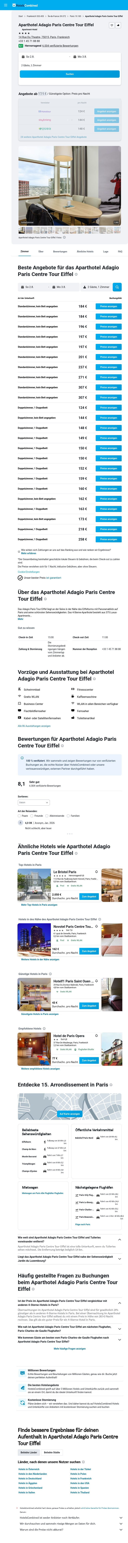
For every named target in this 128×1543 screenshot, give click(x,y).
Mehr (20, 619)
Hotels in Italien (26, 1492)
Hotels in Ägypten (27, 1483)
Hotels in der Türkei (80, 1469)
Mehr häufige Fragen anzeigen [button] (70, 1348)
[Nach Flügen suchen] (5, 15)
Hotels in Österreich (28, 1469)
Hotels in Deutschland (30, 1478)
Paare (25, 816)
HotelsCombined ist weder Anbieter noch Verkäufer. (71, 1518)
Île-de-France (53, 16)
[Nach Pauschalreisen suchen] (5, 36)
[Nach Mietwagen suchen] (5, 29)
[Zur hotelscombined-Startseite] (25, 5)
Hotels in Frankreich (81, 1478)
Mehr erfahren (28, 553)
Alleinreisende (57, 816)
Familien (75, 816)
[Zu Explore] (5, 43)
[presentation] (64, 237)
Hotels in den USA (80, 1483)
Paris (72, 16)
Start (20, 16)
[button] (5, 5)
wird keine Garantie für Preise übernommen (100, 1508)
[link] (39, 905)
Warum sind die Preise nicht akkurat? (71, 1530)
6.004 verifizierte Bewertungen (60, 45)
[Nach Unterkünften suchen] (5, 22)
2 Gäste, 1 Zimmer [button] (31, 65)
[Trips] (5, 52)
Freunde (38, 816)
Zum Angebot (89, 896)
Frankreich (31, 16)
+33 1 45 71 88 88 (29, 41)
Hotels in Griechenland (30, 1488)
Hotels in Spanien (79, 1488)
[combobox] (34, 803)
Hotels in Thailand (80, 1492)
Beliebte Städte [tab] (52, 1452)
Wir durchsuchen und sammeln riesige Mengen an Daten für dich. (71, 1524)
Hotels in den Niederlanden (32, 1474)
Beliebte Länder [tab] (29, 1452)
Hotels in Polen (78, 1474)
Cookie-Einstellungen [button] (29, 572)
